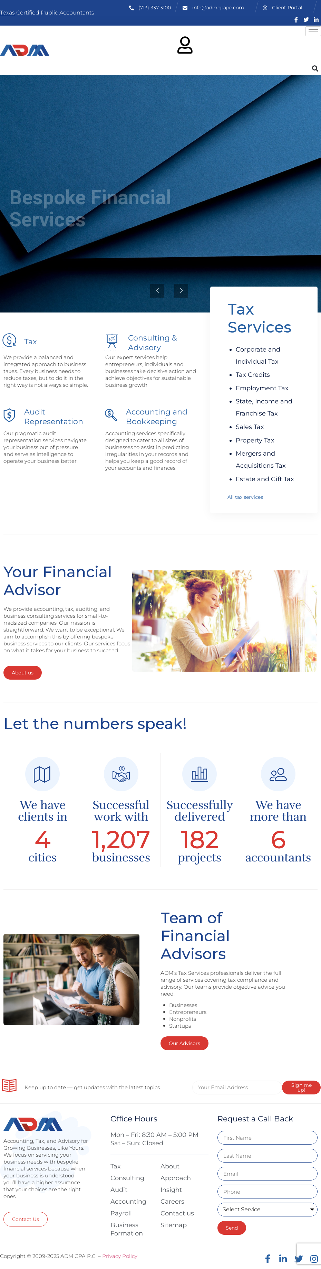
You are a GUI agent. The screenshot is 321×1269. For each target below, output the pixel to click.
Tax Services (259, 318)
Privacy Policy (119, 1256)
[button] (315, 68)
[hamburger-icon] (313, 31)
